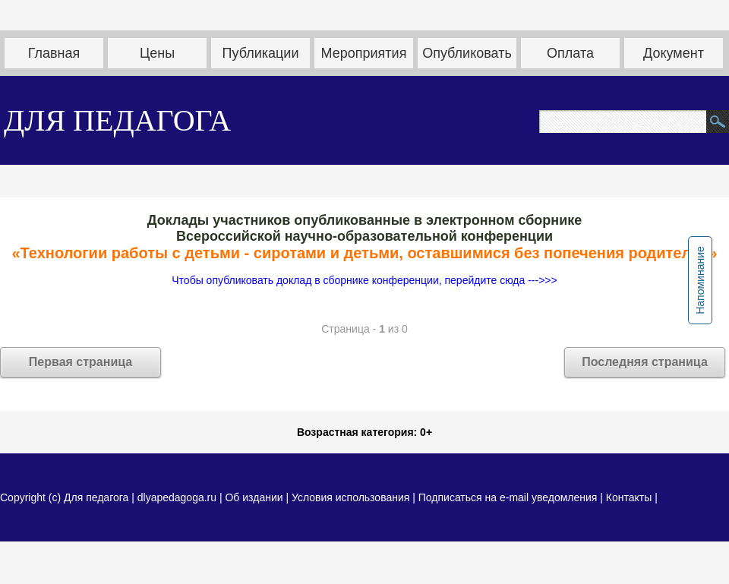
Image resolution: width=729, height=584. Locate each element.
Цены (157, 53)
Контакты (629, 497)
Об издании (253, 497)
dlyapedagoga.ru (178, 497)
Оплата (570, 53)
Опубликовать (467, 53)
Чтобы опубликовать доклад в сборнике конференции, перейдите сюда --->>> (364, 280)
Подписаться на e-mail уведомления (508, 497)
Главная (54, 53)
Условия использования (350, 497)
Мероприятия (364, 53)
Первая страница (80, 361)
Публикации (260, 53)
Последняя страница (645, 361)
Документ (673, 53)
